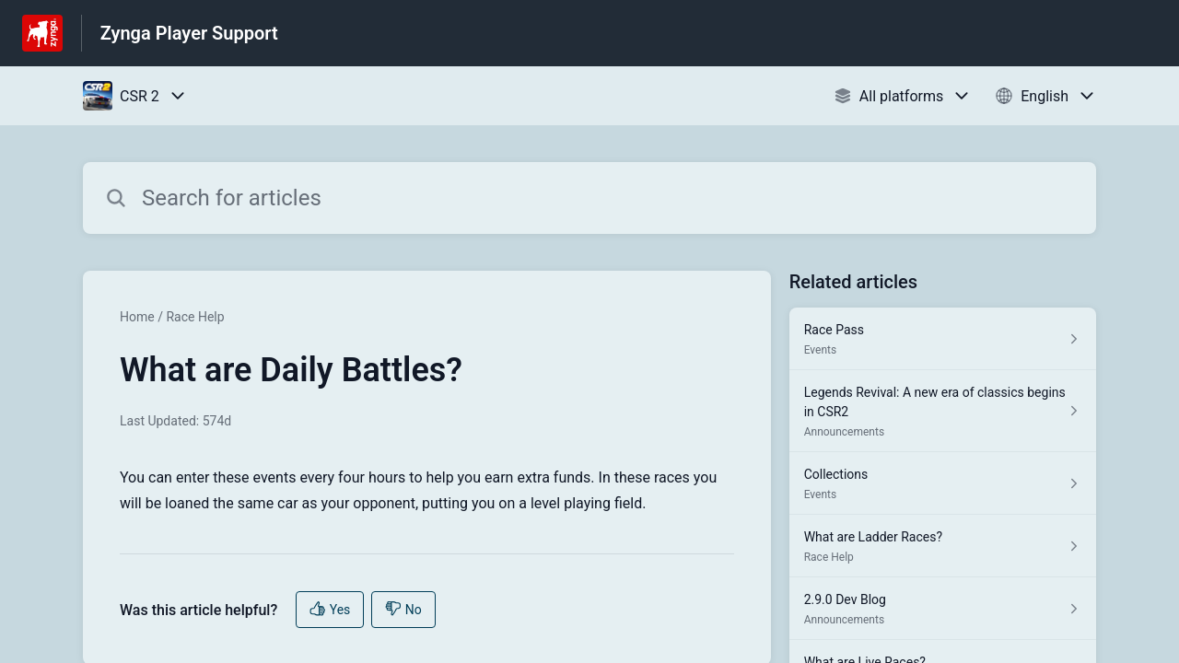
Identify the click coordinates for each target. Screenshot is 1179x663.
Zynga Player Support (189, 33)
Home (137, 316)
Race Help (195, 316)
